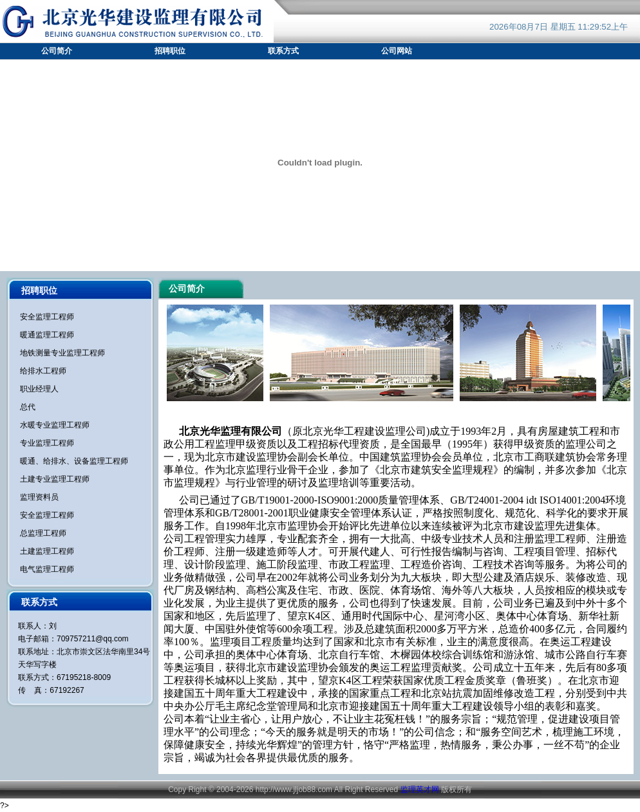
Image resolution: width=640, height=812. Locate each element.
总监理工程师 (43, 533)
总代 (27, 406)
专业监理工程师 (47, 443)
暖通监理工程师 (47, 334)
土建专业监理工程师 (54, 479)
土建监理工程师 (47, 551)
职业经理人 (39, 388)
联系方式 (283, 50)
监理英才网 (419, 789)
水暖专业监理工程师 (54, 425)
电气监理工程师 (47, 569)
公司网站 (396, 50)
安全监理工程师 (47, 316)
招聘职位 (170, 50)
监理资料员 (39, 497)
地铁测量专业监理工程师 (62, 352)
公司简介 (56, 50)
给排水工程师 (43, 370)
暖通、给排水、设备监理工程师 (74, 461)
